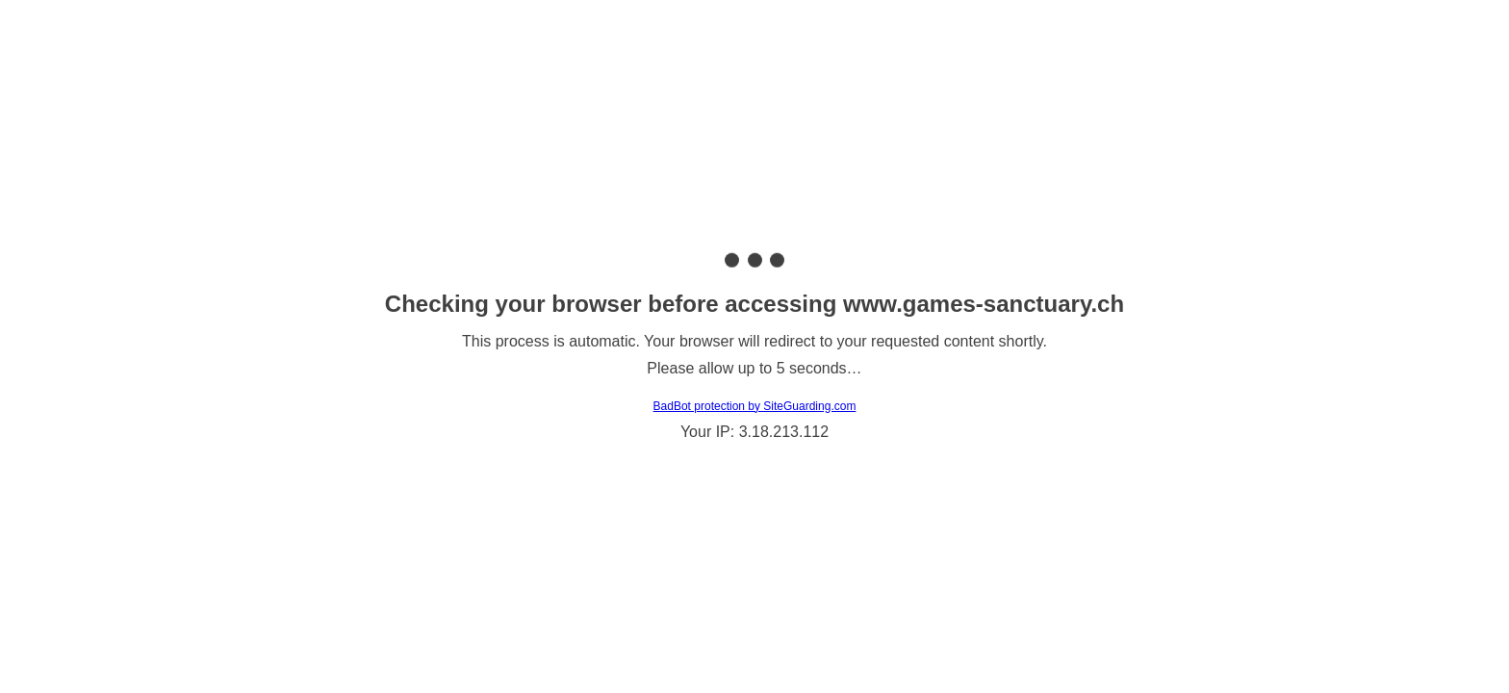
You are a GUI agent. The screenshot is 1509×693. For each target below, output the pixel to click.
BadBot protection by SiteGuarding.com (755, 406)
